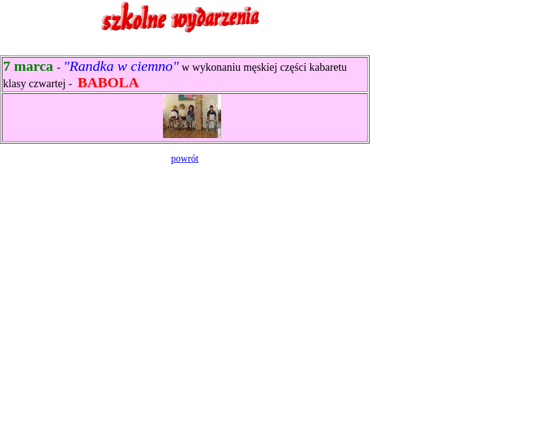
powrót (184, 158)
